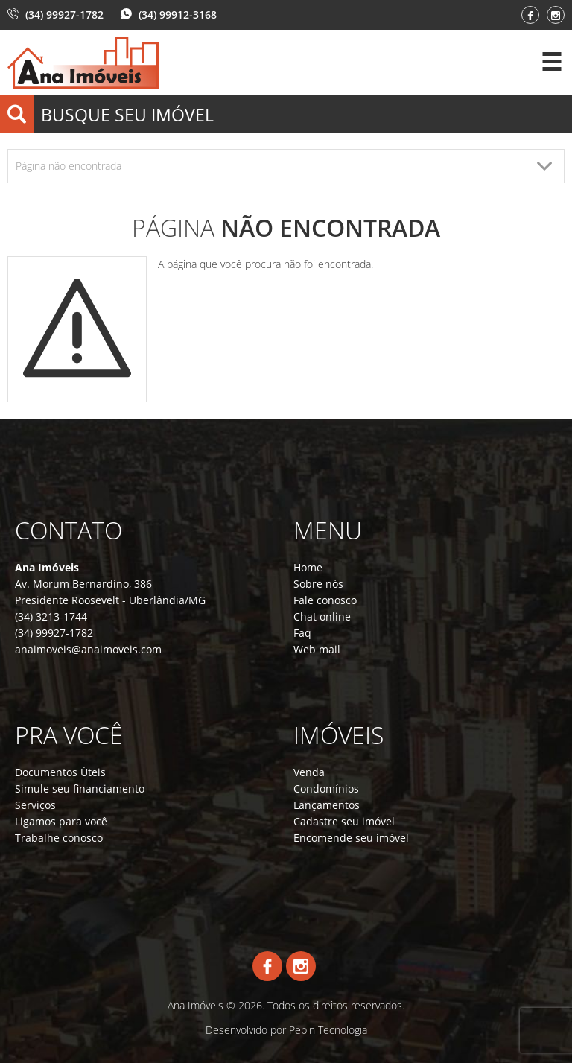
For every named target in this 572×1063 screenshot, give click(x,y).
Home (307, 567)
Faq (302, 633)
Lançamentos (326, 805)
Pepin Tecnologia (328, 1030)
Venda (309, 772)
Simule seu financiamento (79, 788)
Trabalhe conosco (59, 838)
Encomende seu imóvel (351, 838)
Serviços (35, 805)
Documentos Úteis (60, 772)
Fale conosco (325, 600)
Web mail (316, 649)
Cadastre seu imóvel (344, 821)
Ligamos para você (61, 821)
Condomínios (326, 788)
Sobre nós (318, 584)
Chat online (322, 616)
